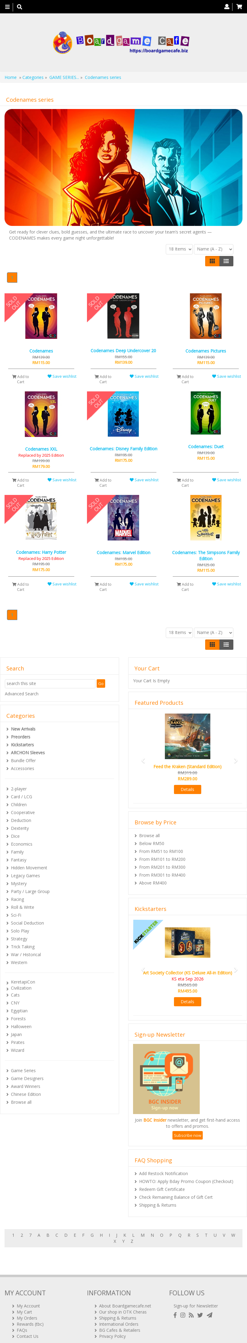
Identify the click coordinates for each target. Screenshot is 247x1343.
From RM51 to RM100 (161, 851)
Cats (15, 995)
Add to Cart (20, 379)
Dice (15, 836)
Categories (33, 77)
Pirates (18, 1042)
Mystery (19, 883)
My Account (28, 1288)
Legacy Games (25, 875)
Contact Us (27, 1318)
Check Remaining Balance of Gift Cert (176, 1197)
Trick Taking (23, 946)
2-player (19, 789)
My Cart (24, 1294)
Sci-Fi (16, 915)
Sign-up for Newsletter (196, 1288)
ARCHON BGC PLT (74, 1331)
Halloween (21, 1026)
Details (187, 789)
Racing (17, 899)
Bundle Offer (23, 760)
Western (19, 962)
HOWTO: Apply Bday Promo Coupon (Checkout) (186, 1181)
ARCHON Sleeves (28, 752)
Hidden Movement (29, 868)
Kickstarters (22, 745)
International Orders (119, 1306)
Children (19, 804)
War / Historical (26, 954)
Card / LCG (21, 796)
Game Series (23, 1070)
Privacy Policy (112, 1318)
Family (17, 852)
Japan (16, 1034)
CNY (15, 1003)
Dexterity (20, 828)
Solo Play (20, 931)
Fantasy (18, 860)
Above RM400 (153, 883)
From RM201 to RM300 (162, 867)
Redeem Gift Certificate (162, 1189)
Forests (18, 1018)
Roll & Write (22, 907)
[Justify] (226, 261)
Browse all (21, 1102)
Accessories (22, 768)
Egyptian (19, 1011)
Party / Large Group (30, 891)
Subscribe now (187, 1135)
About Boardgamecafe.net (125, 1288)
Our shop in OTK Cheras (123, 1294)
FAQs (22, 1312)
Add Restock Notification (163, 1173)
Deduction (21, 820)
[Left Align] (212, 261)
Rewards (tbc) (30, 1306)
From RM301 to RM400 (162, 875)
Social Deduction (27, 923)
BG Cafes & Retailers (119, 1312)
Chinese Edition (26, 1094)
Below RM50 (151, 843)
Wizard (17, 1050)
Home (11, 77)
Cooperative (23, 812)
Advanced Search (21, 694)
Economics (21, 844)
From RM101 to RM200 (162, 859)
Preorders (20, 737)
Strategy (19, 939)
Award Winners (25, 1086)
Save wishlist (62, 376)
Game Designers (27, 1078)
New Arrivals (23, 729)
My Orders (27, 1300)
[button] (141, 757)
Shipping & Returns (157, 1205)
